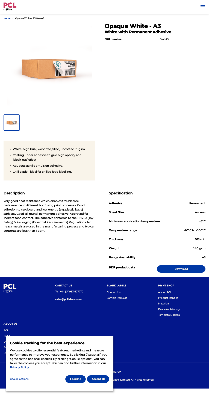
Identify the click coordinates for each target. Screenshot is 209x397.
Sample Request (117, 298)
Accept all (98, 379)
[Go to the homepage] (10, 7)
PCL (6, 330)
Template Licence (169, 314)
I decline (75, 379)
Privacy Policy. (19, 367)
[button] (12, 122)
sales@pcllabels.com (68, 299)
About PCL (164, 292)
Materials (163, 303)
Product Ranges (168, 298)
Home (7, 18)
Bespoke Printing (169, 309)
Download (181, 269)
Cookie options (19, 379)
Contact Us (113, 292)
